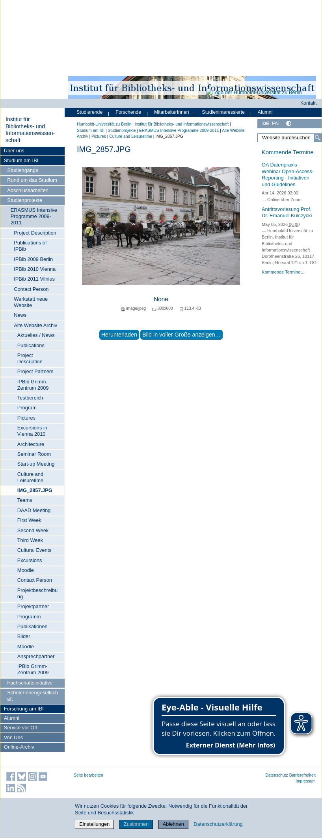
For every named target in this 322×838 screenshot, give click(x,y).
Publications (31, 345)
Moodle (25, 570)
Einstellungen (94, 824)
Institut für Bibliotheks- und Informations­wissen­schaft (30, 129)
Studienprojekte (24, 200)
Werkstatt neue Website (31, 302)
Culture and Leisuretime (30, 477)
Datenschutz (276, 775)
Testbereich (30, 398)
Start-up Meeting (36, 464)
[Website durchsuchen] (289, 137)
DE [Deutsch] (266, 123)
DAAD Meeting (34, 510)
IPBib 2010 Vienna (35, 269)
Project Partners (35, 371)
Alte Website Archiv (35, 325)
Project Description (35, 233)
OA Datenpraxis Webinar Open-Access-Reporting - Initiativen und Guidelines (288, 174)
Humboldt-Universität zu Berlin (104, 124)
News (20, 315)
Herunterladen (119, 334)
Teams (24, 500)
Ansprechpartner (36, 656)
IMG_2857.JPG (34, 490)
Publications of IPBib (30, 246)
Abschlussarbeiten (27, 190)
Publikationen (32, 626)
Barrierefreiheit (302, 775)
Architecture (30, 444)
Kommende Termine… (283, 272)
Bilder (23, 636)
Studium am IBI (21, 160)
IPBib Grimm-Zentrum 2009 (33, 385)
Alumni (11, 718)
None (161, 299)
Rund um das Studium (32, 180)
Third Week (30, 540)
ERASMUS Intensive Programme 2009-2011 (34, 216)
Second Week (32, 530)
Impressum (306, 781)
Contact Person (31, 289)
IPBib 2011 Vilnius (34, 279)
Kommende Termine (287, 152)
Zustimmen (136, 824)
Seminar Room (34, 454)
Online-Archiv (19, 747)
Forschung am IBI (24, 709)
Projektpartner (33, 606)
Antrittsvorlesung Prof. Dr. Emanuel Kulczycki (287, 212)
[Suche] (318, 137)
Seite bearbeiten (88, 775)
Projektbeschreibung (37, 593)
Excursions (29, 560)
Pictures (26, 418)
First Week (29, 520)
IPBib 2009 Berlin (33, 259)
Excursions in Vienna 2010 (32, 431)
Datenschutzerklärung (218, 824)
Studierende (89, 112)
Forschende (128, 112)
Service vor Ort (20, 728)
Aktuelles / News (36, 335)
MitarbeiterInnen (171, 112)
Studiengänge (22, 170)
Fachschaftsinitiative (29, 683)
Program (27, 408)
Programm (29, 617)
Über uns (14, 151)
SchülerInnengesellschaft (32, 696)
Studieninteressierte (223, 112)
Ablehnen (173, 824)
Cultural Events (34, 550)
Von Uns (13, 737)
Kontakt (308, 103)
